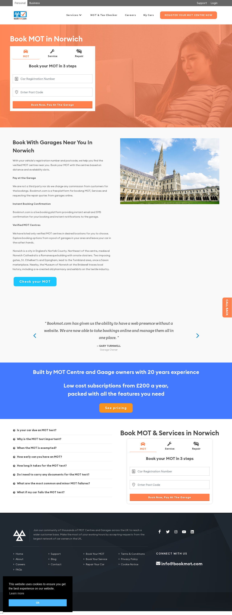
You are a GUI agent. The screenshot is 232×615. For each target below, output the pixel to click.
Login (214, 3)
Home (19, 553)
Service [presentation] (52, 53)
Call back (227, 307)
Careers (20, 564)
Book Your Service (96, 559)
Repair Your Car (95, 564)
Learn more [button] (16, 593)
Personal (20, 3)
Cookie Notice (129, 564)
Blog (53, 559)
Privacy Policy (129, 559)
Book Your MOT (95, 553)
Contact (56, 564)
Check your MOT (35, 281)
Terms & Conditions (133, 553)
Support (202, 3)
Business (34, 3)
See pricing (116, 408)
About (19, 559)
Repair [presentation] (79, 53)
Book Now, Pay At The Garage (52, 104)
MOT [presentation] (26, 53)
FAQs (19, 569)
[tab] (26, 54)
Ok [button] (37, 602)
